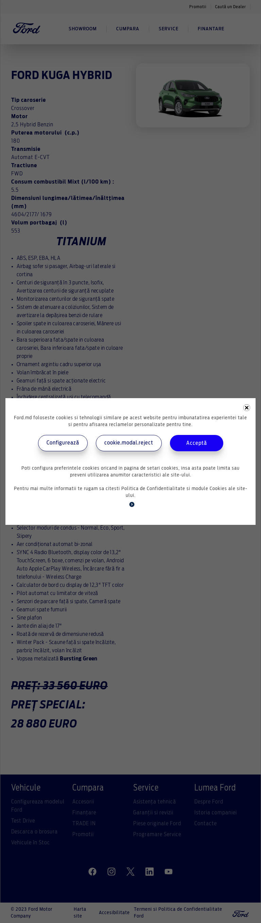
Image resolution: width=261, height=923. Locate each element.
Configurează (63, 442)
